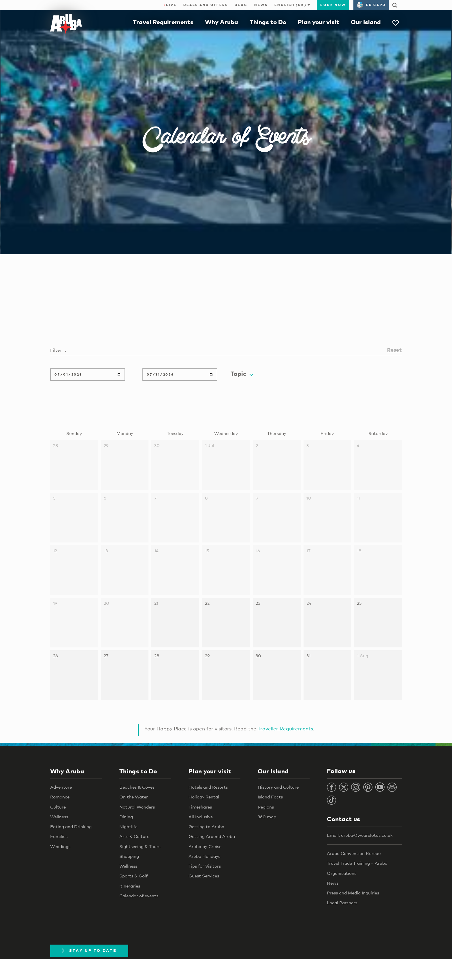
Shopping (129, 856)
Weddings (60, 846)
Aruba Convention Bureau (354, 853)
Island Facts (270, 796)
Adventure (61, 787)
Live (169, 5)
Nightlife (128, 826)
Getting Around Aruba (212, 836)
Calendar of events (138, 895)
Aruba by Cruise (205, 846)
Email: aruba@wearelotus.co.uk (360, 835)
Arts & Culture (134, 836)
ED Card (371, 4)
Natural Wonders (137, 806)
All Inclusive (201, 816)
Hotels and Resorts (208, 787)
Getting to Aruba (206, 826)
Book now (333, 5)
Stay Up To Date (89, 950)
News (261, 5)
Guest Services (204, 875)
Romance (59, 796)
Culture (58, 806)
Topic (242, 373)
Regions (266, 806)
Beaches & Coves (137, 787)
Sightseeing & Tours (139, 846)
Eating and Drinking (71, 826)
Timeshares (200, 806)
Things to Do (268, 22)
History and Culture (278, 787)
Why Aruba (221, 22)
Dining (126, 816)
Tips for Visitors (205, 865)
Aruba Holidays (204, 856)
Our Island (366, 22)
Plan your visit (318, 22)
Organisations (341, 873)
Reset (394, 349)
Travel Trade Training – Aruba (357, 863)
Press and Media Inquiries (353, 892)
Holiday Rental (204, 796)
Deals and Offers (205, 5)
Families (58, 836)
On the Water (133, 796)
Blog (241, 5)
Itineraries (129, 885)
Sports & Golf (133, 875)
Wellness (59, 816)
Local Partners (342, 902)
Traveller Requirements (285, 729)
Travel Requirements (163, 22)
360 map (267, 816)
